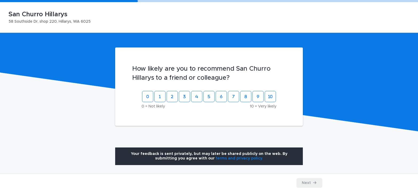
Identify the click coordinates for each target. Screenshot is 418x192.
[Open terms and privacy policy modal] (239, 158)
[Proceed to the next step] (309, 183)
